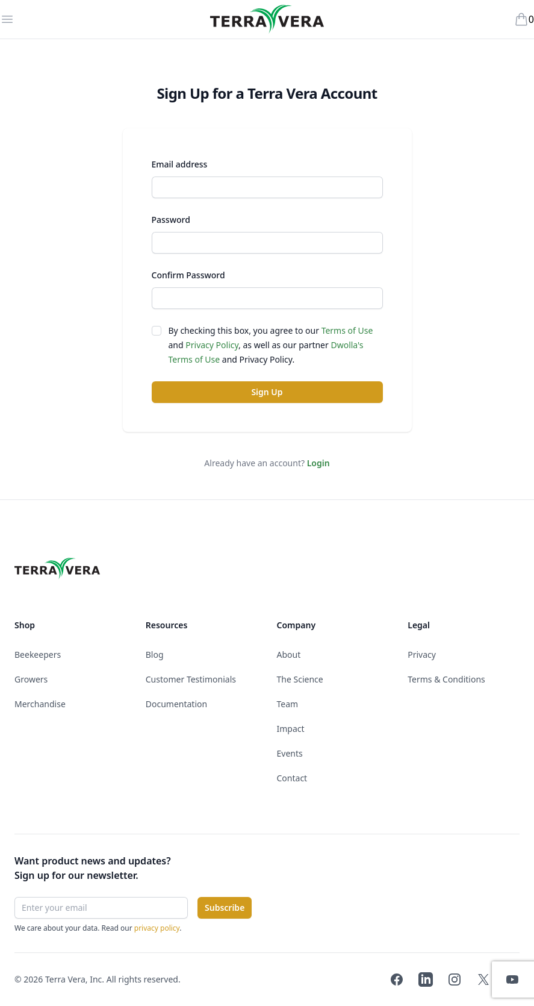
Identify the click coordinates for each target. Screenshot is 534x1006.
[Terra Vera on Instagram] (454, 979)
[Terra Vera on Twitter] (483, 979)
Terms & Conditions (446, 679)
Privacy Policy (211, 345)
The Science (300, 679)
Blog (155, 654)
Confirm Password (188, 275)
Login (318, 463)
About (289, 654)
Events (290, 753)
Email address (180, 164)
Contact (292, 778)
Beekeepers (37, 654)
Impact (291, 728)
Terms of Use (347, 330)
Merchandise (40, 704)
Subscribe (224, 907)
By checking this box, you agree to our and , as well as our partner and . (271, 345)
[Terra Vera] (267, 19)
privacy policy (157, 928)
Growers (31, 679)
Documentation (176, 704)
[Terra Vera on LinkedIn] (425, 979)
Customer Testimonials (191, 679)
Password (171, 219)
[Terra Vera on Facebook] (397, 979)
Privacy (422, 654)
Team (288, 704)
